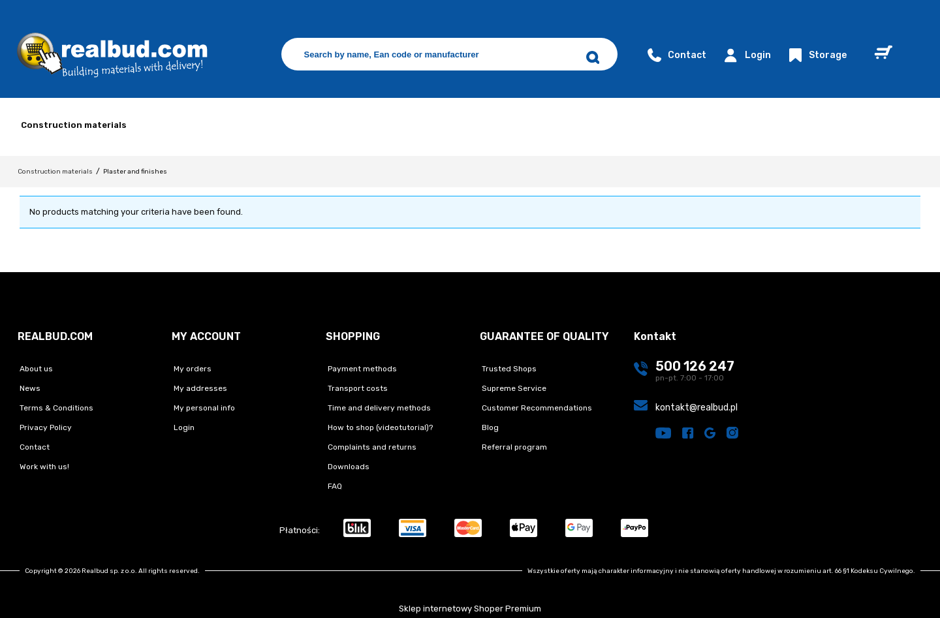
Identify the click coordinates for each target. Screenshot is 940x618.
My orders (192, 368)
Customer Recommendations (536, 407)
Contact (675, 55)
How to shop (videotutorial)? (379, 427)
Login (745, 55)
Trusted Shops (508, 368)
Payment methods (361, 368)
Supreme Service (513, 388)
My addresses (199, 388)
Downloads (347, 466)
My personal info (203, 407)
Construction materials (74, 125)
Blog (489, 427)
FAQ (334, 486)
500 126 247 (694, 366)
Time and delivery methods (378, 407)
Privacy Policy (45, 427)
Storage (816, 55)
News (29, 388)
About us (35, 368)
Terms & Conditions (55, 407)
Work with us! (43, 466)
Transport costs (357, 388)
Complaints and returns (371, 447)
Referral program (513, 447)
